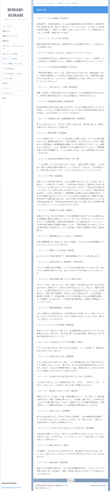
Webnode (102, 485)
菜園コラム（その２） (10, 36)
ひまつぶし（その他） (10, 54)
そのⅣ (67, 3)
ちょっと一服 (7, 78)
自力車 (4, 83)
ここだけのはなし (8, 68)
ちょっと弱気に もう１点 (12, 63)
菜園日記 (5, 41)
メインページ (7, 26)
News (4, 98)
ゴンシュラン (7, 93)
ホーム (70, 480)
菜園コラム (6, 31)
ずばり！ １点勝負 (9, 59)
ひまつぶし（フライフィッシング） (13, 47)
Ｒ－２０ (5, 88)
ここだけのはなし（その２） (12, 73)
